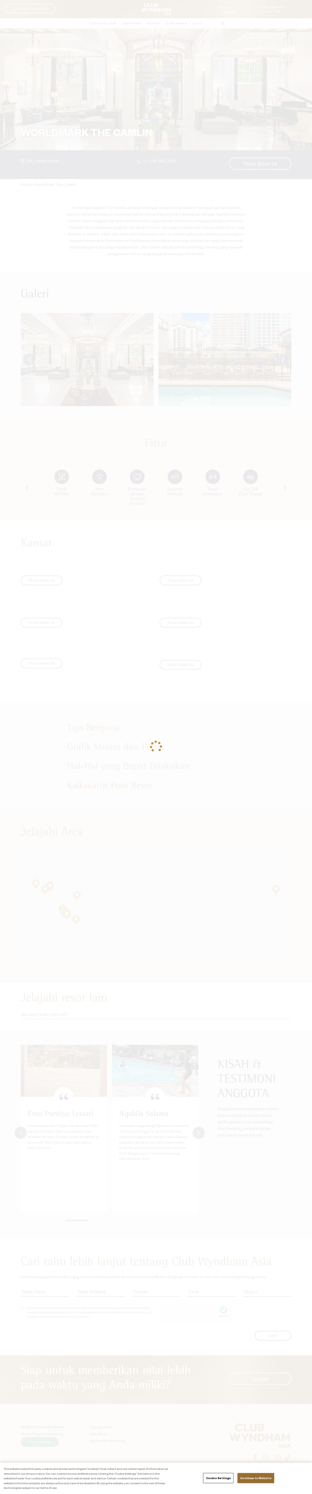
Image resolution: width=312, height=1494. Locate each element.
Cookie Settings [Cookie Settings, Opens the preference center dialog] (218, 1478)
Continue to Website (255, 1478)
